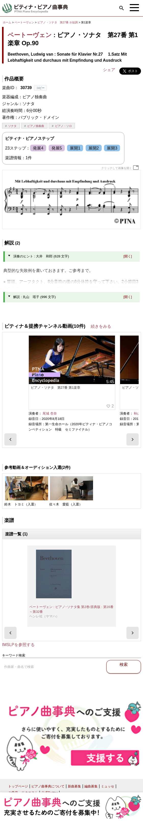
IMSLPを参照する (18, 645)
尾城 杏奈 (50, 413)
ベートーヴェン (24, 22)
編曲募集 (91, 786)
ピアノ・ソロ (63, 125)
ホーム (7, 22)
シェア (109, 70)
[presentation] (10, 439)
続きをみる (101, 326)
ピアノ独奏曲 (35, 125)
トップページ (18, 786)
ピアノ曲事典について (47, 786)
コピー (40, 87)
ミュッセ (107, 786)
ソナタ (12, 125)
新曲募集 (74, 786)
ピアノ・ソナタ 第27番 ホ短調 (57, 22)
